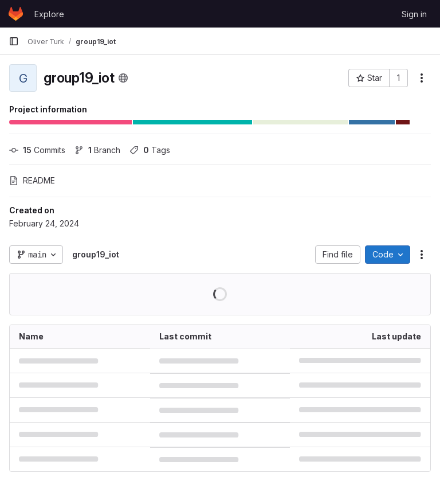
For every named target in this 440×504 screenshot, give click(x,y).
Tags (149, 150)
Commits (37, 150)
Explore (49, 14)
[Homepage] (15, 14)
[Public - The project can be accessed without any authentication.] (123, 78)
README (32, 180)
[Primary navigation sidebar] (14, 41)
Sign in (414, 14)
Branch (97, 150)
